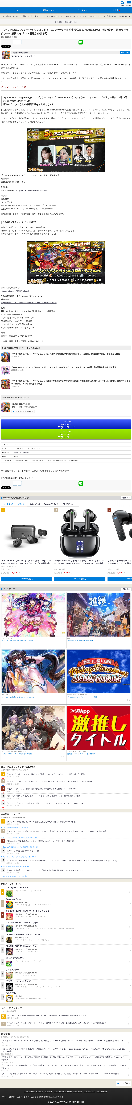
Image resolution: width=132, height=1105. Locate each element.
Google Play (66, 434)
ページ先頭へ (125, 1083)
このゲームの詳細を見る (24, 411)
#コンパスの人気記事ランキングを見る (15, 827)
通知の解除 (77, 1091)
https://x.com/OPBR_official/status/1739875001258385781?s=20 (28, 303)
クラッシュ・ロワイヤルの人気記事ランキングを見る (20, 857)
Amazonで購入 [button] (27, 579)
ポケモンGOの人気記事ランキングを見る (16, 866)
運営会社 (48, 1091)
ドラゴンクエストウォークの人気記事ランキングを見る (21, 837)
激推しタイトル (71, 22)
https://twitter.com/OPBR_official (15, 291)
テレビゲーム (67, 504)
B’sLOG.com (102, 1091)
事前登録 (58, 22)
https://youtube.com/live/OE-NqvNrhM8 (30, 190)
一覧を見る (126, 498)
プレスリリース (56, 16)
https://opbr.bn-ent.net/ (21, 452)
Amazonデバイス (51, 504)
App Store (66, 424)
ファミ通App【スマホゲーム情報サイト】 (16, 16)
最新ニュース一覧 (41, 16)
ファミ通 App (9, 4)
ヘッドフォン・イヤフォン (14, 504)
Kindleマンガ (34, 504)
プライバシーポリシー (63, 1091)
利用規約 (39, 1091)
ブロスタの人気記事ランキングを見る (15, 876)
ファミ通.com (89, 1091)
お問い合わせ (29, 1091)
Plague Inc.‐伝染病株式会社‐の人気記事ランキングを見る (21, 847)
